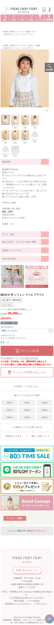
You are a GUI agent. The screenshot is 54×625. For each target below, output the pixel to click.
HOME (5, 32)
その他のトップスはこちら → (27, 386)
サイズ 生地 (8, 234)
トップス (20, 32)
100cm (45, 402)
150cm (27, 417)
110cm (9, 410)
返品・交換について (40, 436)
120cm (27, 410)
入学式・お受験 (34, 45)
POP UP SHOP (9, 259)
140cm (9, 417)
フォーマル (21, 45)
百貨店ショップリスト (12, 250)
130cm (45, 410)
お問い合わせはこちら (27, 570)
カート (44, 10)
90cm (26, 402)
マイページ (50, 10)
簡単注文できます (13, 436)
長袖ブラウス (31, 32)
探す (5, 17)
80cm (9, 402)
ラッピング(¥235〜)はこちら (29, 372)
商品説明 (6, 162)
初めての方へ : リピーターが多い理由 (19, 242)
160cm (45, 417)
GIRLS (12, 32)
